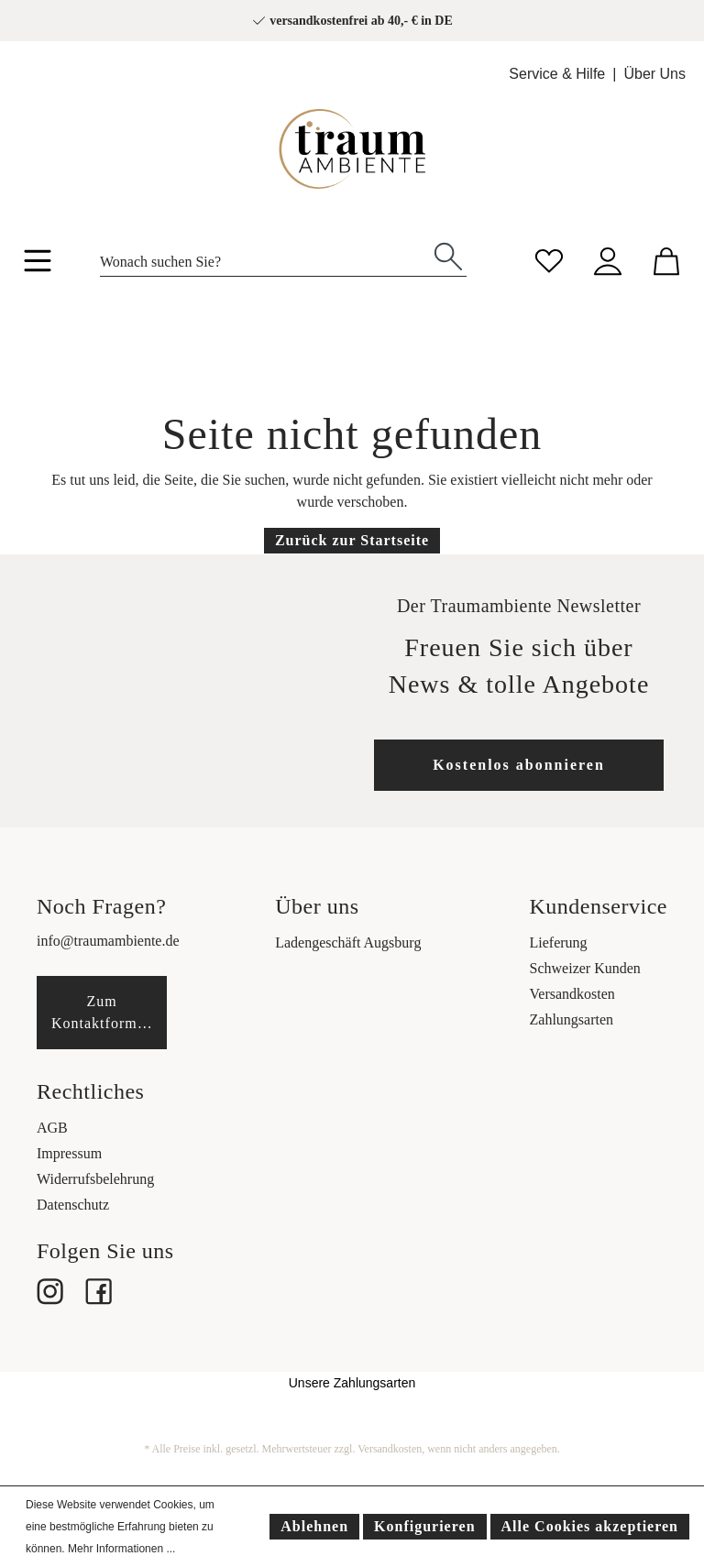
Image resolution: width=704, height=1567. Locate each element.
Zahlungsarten (572, 1019)
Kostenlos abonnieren (519, 765)
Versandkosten (572, 994)
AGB (52, 1127)
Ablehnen (314, 1526)
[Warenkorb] (666, 258)
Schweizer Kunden (585, 968)
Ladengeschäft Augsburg (348, 942)
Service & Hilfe (557, 74)
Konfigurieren (424, 1526)
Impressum (69, 1153)
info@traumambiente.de (108, 940)
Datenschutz (73, 1204)
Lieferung (559, 942)
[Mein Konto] (607, 258)
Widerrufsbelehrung (95, 1179)
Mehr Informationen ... (121, 1548)
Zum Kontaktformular (107, 1012)
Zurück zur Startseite (352, 540)
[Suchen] (448, 255)
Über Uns (654, 74)
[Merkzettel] (549, 258)
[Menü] (37, 264)
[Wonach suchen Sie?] (265, 256)
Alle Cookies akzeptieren (589, 1526)
